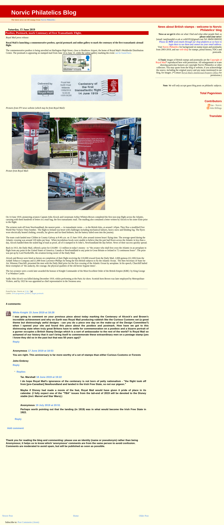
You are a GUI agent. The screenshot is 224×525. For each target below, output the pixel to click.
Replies (21, 371)
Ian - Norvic (216, 105)
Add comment (15, 428)
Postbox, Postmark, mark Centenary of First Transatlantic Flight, (43, 32)
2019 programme (18, 293)
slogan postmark (37, 293)
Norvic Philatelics (48, 20)
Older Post (144, 516)
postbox (28, 293)
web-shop (183, 49)
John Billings (216, 108)
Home (76, 516)
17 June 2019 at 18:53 (40, 350)
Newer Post (7, 516)
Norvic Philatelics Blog (43, 12)
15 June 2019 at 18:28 (41, 312)
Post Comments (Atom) (28, 522)
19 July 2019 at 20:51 (48, 405)
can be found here (123, 53)
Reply (16, 341)
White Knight (20, 312)
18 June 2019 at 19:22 (49, 377)
